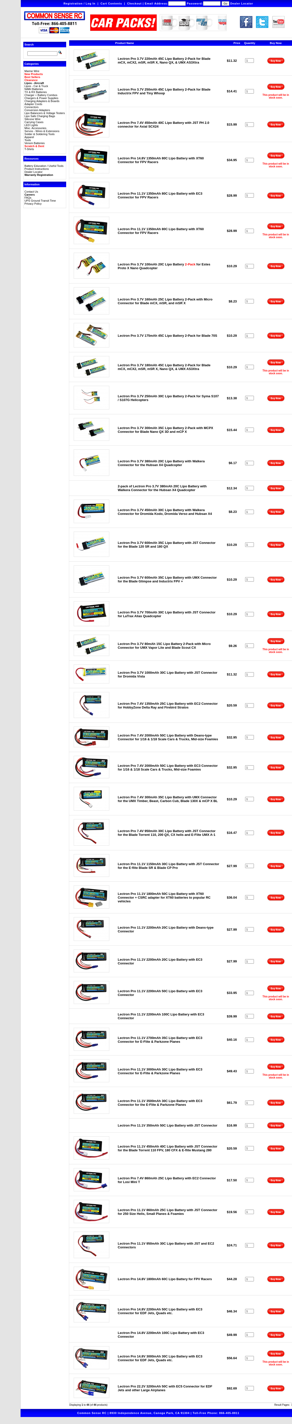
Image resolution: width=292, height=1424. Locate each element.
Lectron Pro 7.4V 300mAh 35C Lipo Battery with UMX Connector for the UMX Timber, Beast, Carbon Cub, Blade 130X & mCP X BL (168, 799)
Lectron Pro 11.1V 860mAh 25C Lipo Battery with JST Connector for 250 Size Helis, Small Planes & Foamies (167, 1212)
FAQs (28, 197)
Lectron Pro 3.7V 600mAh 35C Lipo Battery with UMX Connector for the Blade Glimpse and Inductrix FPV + (167, 579)
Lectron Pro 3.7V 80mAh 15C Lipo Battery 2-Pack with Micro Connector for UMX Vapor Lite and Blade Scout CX (164, 645)
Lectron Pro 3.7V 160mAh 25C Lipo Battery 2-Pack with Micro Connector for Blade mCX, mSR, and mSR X (165, 301)
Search (29, 44)
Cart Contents (111, 3)
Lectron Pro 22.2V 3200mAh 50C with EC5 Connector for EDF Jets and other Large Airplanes (165, 1388)
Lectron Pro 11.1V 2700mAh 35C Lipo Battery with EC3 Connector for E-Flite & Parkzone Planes (160, 1039)
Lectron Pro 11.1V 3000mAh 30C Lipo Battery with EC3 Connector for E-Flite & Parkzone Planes (160, 1071)
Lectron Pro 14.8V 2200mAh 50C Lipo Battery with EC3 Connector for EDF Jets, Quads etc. (160, 1311)
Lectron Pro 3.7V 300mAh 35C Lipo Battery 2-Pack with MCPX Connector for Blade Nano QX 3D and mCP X (165, 430)
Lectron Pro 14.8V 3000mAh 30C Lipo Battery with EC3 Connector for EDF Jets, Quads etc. (160, 1358)
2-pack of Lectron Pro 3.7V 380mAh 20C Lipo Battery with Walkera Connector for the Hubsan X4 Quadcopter (162, 488)
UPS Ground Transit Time (40, 200)
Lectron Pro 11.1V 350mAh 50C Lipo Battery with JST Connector (167, 1125)
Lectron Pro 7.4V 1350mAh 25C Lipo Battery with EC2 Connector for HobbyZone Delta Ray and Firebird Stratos (168, 705)
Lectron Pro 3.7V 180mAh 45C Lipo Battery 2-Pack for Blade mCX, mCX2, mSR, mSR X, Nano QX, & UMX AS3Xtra (164, 367)
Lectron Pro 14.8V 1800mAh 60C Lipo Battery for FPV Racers (165, 1279)
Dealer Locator (241, 3)
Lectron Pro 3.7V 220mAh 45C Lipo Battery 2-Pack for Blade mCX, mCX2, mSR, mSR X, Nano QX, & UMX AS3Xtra (164, 60)
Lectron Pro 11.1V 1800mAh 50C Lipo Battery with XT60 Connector (164, 897)
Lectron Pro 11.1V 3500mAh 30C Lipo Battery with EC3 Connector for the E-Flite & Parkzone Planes (160, 1103)
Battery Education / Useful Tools (44, 165)
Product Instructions (37, 168)
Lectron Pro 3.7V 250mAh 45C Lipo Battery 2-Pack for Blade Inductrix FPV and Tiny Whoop (164, 91)
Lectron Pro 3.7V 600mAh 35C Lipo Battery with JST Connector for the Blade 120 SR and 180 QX (167, 544)
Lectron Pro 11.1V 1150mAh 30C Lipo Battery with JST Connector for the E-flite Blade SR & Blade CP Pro (168, 866)
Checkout (134, 3)
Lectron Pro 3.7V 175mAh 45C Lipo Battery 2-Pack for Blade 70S (167, 335)
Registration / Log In (79, 3)
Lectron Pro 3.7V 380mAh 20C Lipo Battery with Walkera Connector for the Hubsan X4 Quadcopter (161, 463)
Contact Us (31, 191)
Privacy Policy (33, 203)
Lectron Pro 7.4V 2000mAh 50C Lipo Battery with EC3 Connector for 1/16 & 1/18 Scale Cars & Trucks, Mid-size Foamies (168, 767)
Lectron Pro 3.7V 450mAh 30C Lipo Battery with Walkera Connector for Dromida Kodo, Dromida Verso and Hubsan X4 (165, 512)
